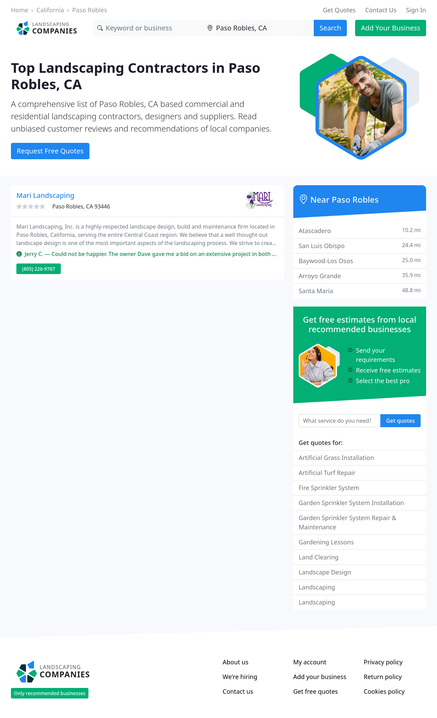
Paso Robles (89, 10)
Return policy (382, 677)
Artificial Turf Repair (327, 473)
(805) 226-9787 (38, 269)
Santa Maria (360, 290)
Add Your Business (390, 27)
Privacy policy (383, 662)
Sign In (416, 10)
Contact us (238, 691)
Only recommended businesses (49, 693)
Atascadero (360, 230)
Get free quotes (315, 691)
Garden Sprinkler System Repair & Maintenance (347, 522)
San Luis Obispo (360, 245)
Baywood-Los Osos (360, 260)
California (50, 10)
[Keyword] (149, 28)
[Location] (258, 28)
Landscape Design (325, 572)
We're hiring (240, 677)
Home (19, 10)
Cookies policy (384, 691)
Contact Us (381, 10)
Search (330, 27)
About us (236, 662)
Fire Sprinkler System (329, 488)
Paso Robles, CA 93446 (81, 206)
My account (309, 662)
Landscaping (317, 587)
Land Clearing (319, 557)
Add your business (320, 677)
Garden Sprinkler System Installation (351, 503)
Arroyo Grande (360, 275)
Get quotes (400, 420)
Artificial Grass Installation (336, 457)
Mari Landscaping (45, 195)
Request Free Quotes (50, 150)
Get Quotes (339, 10)
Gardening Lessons (326, 542)
